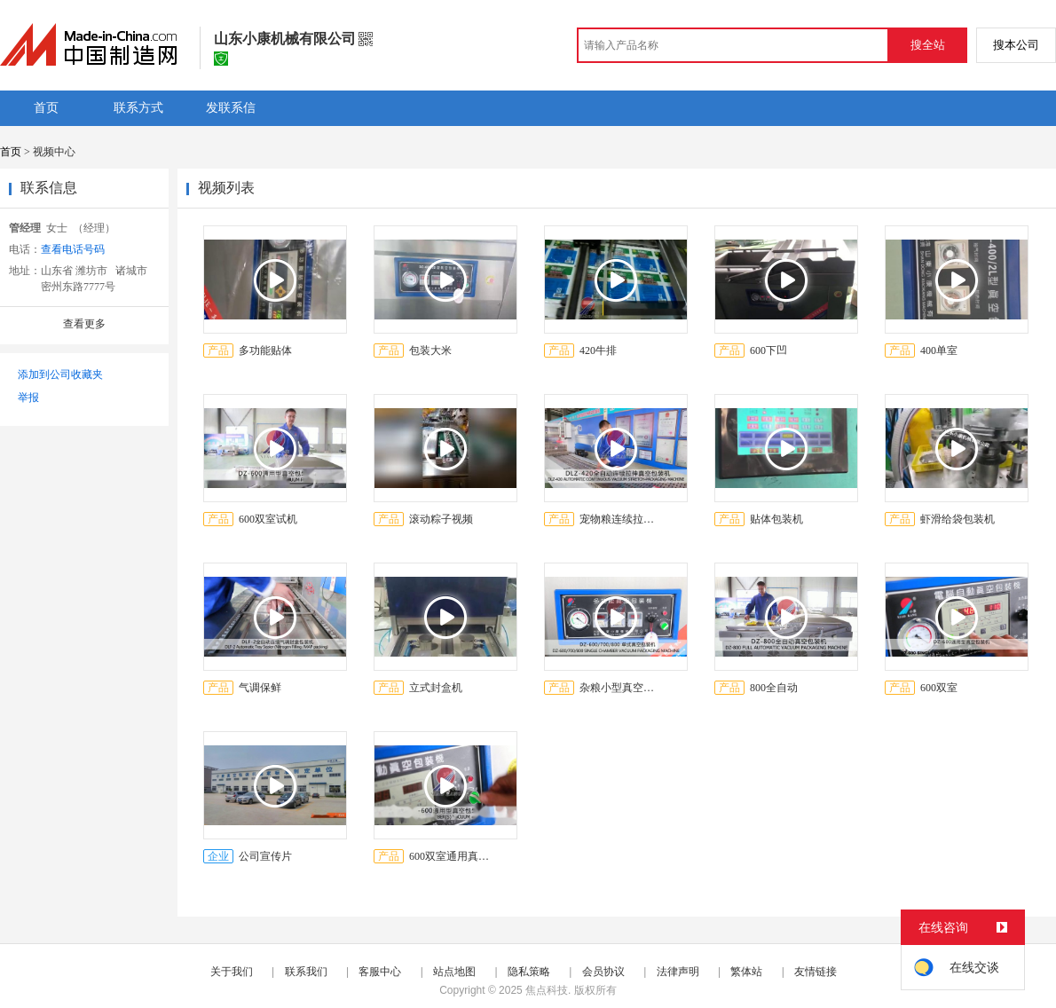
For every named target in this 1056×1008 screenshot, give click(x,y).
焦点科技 (546, 990)
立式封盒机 (435, 687)
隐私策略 (529, 971)
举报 (28, 397)
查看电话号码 (73, 249)
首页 (10, 152)
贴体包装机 (776, 519)
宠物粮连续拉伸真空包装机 (621, 519)
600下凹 (768, 350)
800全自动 (774, 687)
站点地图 (454, 971)
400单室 (938, 350)
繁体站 (746, 971)
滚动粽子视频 (441, 519)
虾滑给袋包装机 (957, 519)
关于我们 (231, 971)
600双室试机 (268, 519)
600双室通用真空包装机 (451, 856)
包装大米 (430, 350)
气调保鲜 (260, 687)
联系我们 (306, 971)
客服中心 (380, 971)
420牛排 (598, 350)
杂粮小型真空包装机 (621, 687)
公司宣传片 (265, 856)
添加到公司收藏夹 (60, 374)
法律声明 (678, 971)
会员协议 (603, 971)
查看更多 (84, 324)
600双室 (938, 687)
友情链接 (815, 971)
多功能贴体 (265, 350)
